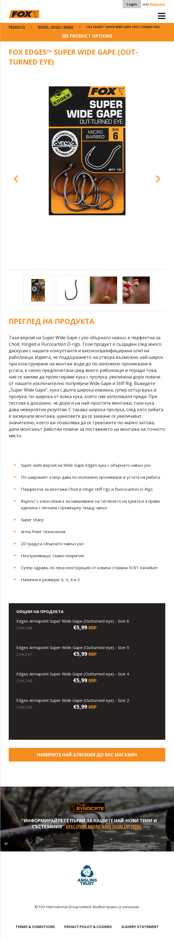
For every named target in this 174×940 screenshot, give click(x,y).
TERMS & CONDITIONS (35, 926)
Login (132, 4)
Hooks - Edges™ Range (55, 27)
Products (17, 27)
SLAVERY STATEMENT (140, 926)
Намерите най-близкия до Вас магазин (87, 755)
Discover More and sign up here (103, 827)
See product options (87, 36)
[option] (87, 151)
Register (157, 4)
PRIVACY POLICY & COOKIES (88, 926)
